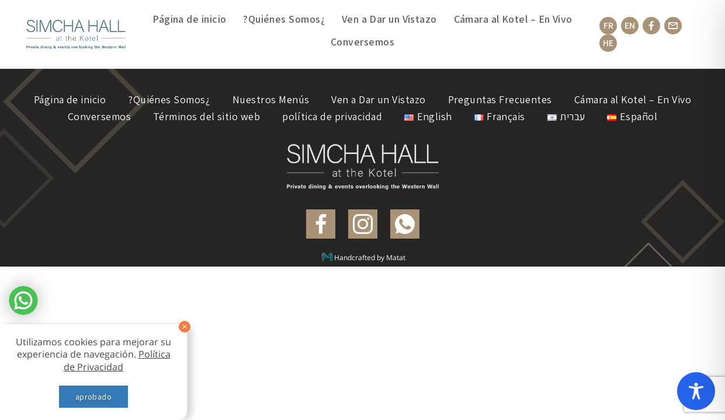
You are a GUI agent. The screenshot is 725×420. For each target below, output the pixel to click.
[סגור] (184, 326)
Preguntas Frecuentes (500, 99)
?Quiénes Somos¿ (284, 19)
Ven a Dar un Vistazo (389, 19)
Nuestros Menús (271, 99)
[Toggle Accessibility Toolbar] (696, 391)
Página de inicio (189, 19)
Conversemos (362, 41)
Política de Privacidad (117, 360)
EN (630, 25)
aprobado (93, 396)
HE (608, 43)
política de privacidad (332, 116)
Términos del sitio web (206, 116)
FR (608, 25)
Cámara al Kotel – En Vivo (513, 19)
